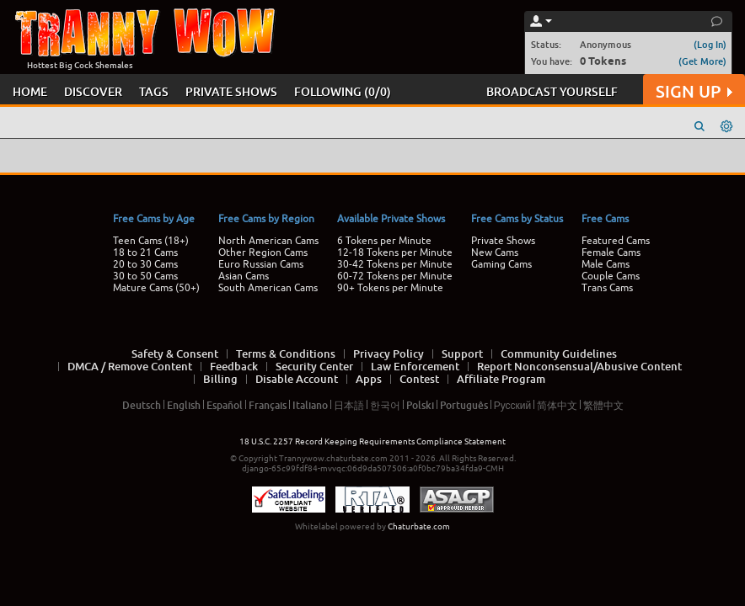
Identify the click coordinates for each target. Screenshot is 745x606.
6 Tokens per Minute (384, 241)
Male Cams (606, 264)
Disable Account (296, 378)
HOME (30, 91)
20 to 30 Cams (145, 264)
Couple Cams (611, 276)
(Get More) (702, 61)
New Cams (494, 252)
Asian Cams (243, 276)
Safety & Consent (174, 353)
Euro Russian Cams (260, 264)
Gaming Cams (501, 264)
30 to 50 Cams (145, 276)
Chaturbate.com (419, 526)
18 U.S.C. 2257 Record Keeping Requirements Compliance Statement (372, 441)
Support (462, 353)
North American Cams (268, 241)
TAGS (154, 91)
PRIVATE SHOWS (231, 91)
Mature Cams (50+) (156, 288)
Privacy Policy (388, 353)
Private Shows (503, 241)
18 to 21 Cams (145, 252)
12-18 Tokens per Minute (395, 252)
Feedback (234, 366)
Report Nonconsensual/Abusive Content (579, 366)
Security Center (314, 366)
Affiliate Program (501, 378)
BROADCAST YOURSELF (552, 91)
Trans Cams (607, 288)
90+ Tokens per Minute (390, 288)
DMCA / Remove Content (129, 366)
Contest (419, 378)
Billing (220, 378)
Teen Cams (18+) (151, 241)
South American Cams (268, 288)
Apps (369, 378)
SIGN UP (694, 91)
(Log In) (710, 44)
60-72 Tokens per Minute (395, 276)
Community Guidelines (559, 353)
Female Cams (611, 252)
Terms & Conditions (285, 353)
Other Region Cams (263, 252)
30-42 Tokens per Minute (395, 264)
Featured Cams (616, 241)
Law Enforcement (415, 366)
